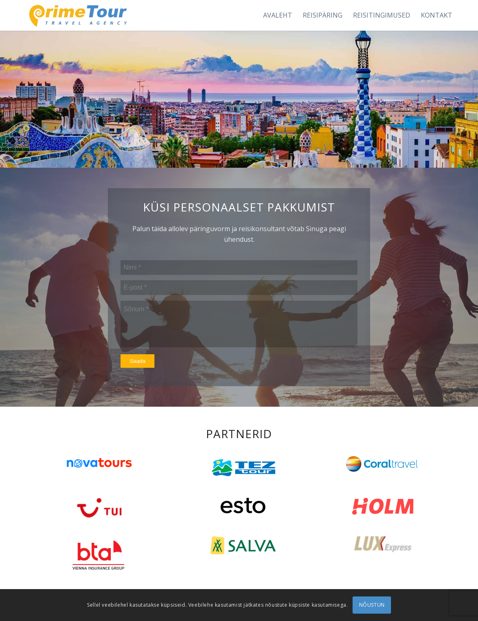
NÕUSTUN (372, 604)
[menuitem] (277, 15)
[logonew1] (76, 15)
